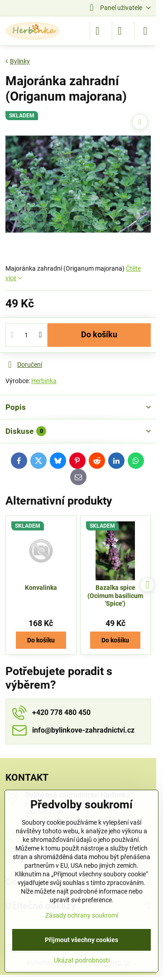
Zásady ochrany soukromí (81, 915)
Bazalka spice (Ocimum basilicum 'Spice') (115, 595)
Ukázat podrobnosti (82, 960)
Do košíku (99, 334)
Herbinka (44, 380)
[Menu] (145, 31)
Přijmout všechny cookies (81, 939)
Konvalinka (41, 587)
